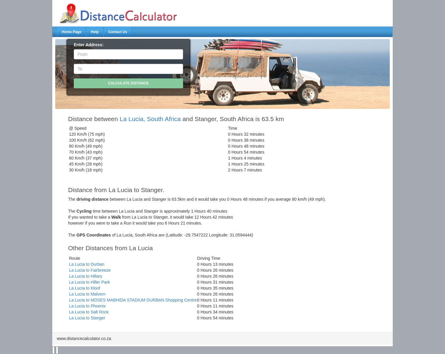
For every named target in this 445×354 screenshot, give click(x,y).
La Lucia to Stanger (87, 318)
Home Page (71, 32)
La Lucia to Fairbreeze (90, 270)
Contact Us (117, 32)
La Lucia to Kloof (84, 288)
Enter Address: (89, 44)
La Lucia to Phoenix (87, 306)
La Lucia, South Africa (150, 118)
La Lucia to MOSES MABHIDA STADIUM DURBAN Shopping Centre (133, 300)
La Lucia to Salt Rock (88, 312)
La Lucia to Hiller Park (89, 282)
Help (95, 32)
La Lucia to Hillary (85, 276)
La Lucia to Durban (86, 264)
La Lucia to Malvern (87, 294)
